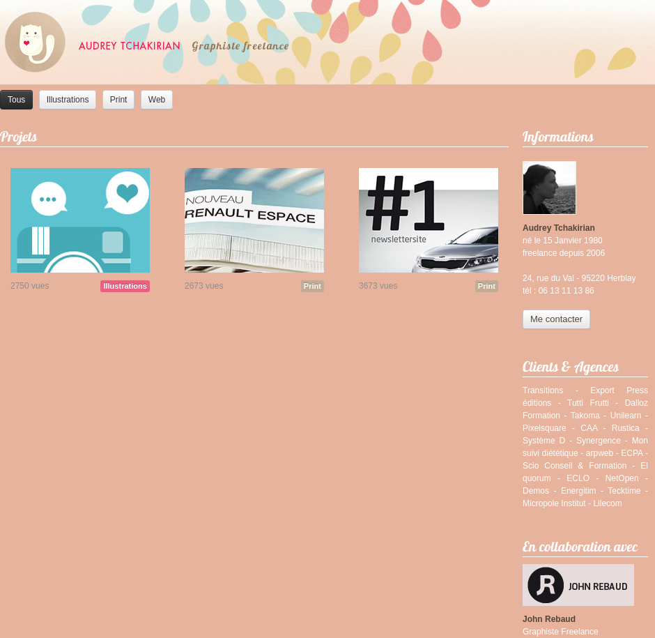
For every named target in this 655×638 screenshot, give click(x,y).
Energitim (578, 491)
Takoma (585, 415)
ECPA (631, 453)
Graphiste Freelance (561, 632)
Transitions (543, 390)
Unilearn (626, 415)
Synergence (598, 441)
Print (119, 100)
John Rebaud (549, 619)
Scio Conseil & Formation (574, 466)
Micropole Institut (554, 503)
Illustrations (68, 100)
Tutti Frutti (588, 403)
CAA (588, 428)
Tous (16, 100)
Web (156, 100)
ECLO (578, 478)
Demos (536, 491)
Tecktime (624, 491)
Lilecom (607, 503)
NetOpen (622, 478)
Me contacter (556, 319)
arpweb (599, 453)
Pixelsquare (545, 428)
